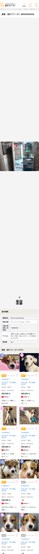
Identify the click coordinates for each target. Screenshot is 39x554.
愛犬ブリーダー (5, 9)
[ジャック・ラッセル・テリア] (9, 379)
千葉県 (26, 9)
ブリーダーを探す (17, 9)
